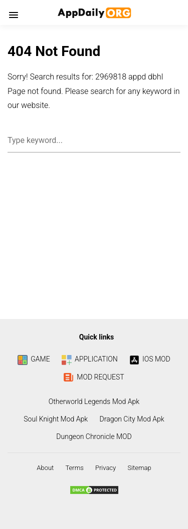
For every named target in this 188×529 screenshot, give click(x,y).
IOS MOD (149, 359)
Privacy (105, 468)
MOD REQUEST (94, 377)
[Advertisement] (94, 239)
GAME (34, 359)
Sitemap (139, 468)
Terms (74, 468)
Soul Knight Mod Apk (56, 419)
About (45, 468)
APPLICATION (90, 359)
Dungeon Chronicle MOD (93, 436)
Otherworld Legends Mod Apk (94, 402)
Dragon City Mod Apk (132, 419)
